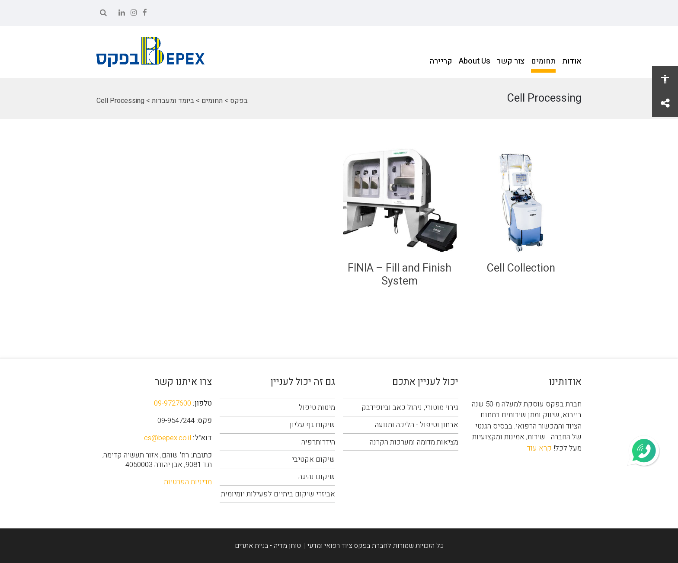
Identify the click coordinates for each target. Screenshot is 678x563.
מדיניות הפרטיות (188, 482)
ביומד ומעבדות (173, 101)
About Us (474, 61)
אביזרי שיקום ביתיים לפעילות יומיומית (278, 494)
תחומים (543, 61)
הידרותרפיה (318, 442)
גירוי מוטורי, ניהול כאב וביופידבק (409, 407)
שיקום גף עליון (312, 424)
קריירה (441, 61)
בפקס (239, 101)
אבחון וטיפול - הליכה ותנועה (416, 424)
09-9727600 (172, 403)
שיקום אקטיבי (313, 459)
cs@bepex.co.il (167, 437)
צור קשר (510, 61)
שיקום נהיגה (316, 476)
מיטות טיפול (317, 407)
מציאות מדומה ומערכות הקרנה (414, 442)
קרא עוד (539, 448)
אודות (572, 61)
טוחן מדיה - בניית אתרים (268, 546)
